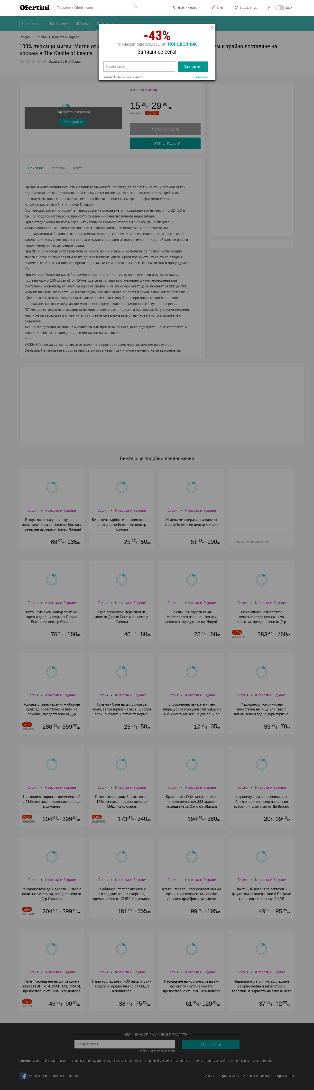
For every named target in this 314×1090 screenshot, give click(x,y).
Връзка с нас (245, 8)
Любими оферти (186, 8)
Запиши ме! (193, 67)
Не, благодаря (199, 76)
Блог (217, 8)
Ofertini (34, 7)
